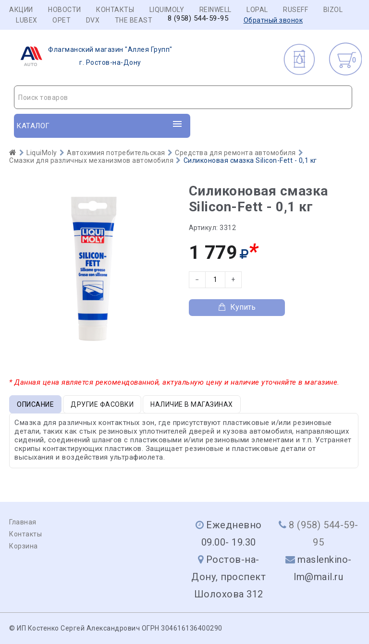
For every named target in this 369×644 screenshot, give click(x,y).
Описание (35, 404)
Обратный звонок (273, 20)
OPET (61, 20)
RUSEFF (295, 9)
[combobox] (183, 97)
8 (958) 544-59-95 (198, 18)
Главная (23, 522)
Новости (64, 9)
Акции (21, 9)
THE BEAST (134, 20)
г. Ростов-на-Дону (93, 56)
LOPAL (257, 9)
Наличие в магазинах (191, 404)
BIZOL (333, 9)
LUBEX (26, 20)
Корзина (23, 546)
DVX (93, 20)
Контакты (115, 9)
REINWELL (215, 9)
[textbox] (183, 97)
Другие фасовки (102, 404)
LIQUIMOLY (166, 9)
